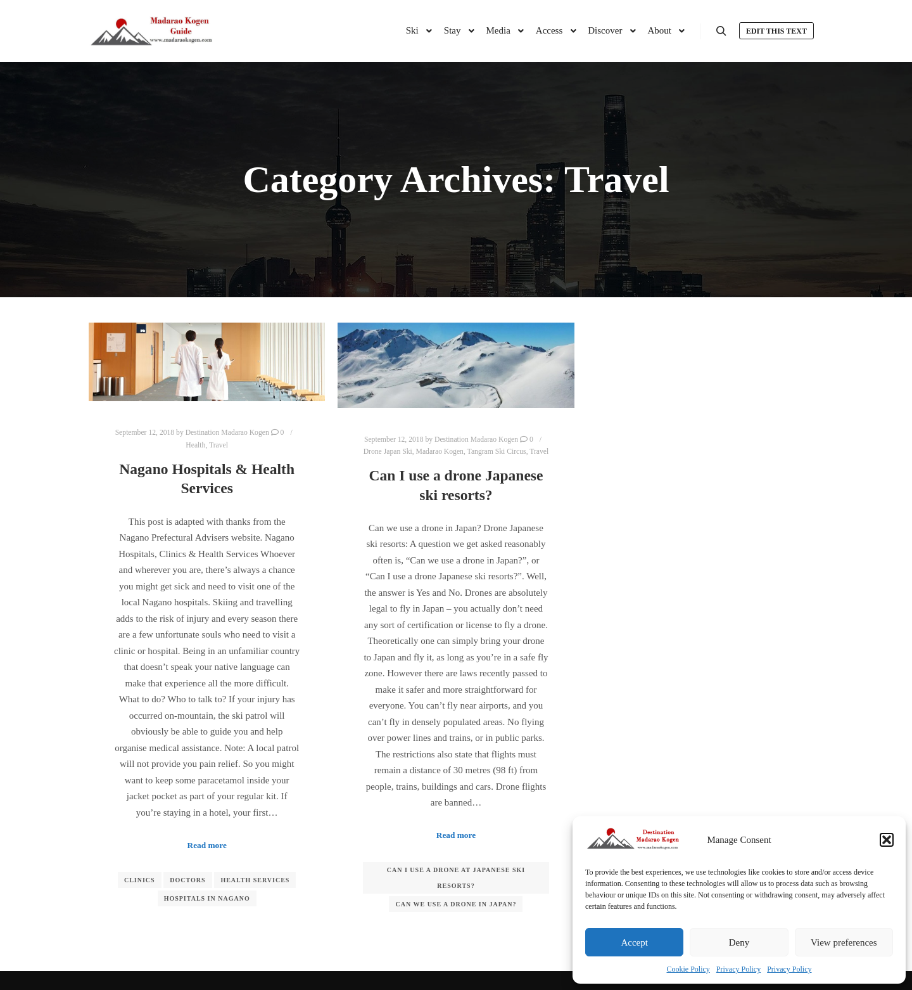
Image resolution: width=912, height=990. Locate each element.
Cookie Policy (688, 969)
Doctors (187, 880)
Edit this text (776, 31)
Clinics (139, 880)
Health (195, 445)
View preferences (844, 942)
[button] (886, 839)
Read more (207, 845)
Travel (218, 445)
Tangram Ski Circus (496, 451)
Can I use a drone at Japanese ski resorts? (456, 877)
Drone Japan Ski (388, 451)
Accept (634, 942)
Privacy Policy (738, 969)
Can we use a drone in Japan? (455, 904)
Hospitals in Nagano (207, 898)
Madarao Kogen (440, 451)
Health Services (254, 880)
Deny (739, 942)
